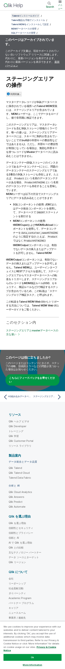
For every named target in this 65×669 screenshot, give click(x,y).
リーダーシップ (17, 583)
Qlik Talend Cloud (19, 472)
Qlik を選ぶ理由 (17, 523)
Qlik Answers (16, 496)
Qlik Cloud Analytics (20, 491)
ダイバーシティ (17, 593)
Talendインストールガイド (25, 15)
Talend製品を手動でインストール (28, 20)
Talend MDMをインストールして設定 (30, 24)
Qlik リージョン (17, 562)
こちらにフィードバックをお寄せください (32, 380)
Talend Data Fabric (20, 477)
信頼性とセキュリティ (21, 527)
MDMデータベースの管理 (23, 28)
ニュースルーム (17, 612)
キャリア (14, 607)
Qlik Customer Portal (21, 440)
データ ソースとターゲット (24, 557)
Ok (32, 657)
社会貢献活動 (16, 588)
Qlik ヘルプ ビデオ (19, 421)
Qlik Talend (15, 467)
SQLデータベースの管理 (23, 32)
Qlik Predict (15, 501)
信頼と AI (14, 537)
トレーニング (16, 431)
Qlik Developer (17, 426)
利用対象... (15, 94)
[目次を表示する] (7, 15)
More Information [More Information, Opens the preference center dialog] (32, 664)
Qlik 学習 (14, 435)
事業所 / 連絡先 (17, 617)
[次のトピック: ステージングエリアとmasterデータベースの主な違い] (47, 397)
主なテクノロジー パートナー (25, 552)
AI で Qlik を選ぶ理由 (20, 542)
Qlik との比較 (16, 547)
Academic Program (20, 598)
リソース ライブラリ (20, 445)
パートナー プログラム (21, 602)
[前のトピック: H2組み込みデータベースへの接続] (17, 397)
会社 (11, 578)
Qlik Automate (17, 506)
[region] (32, 645)
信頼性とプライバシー (21, 532)
